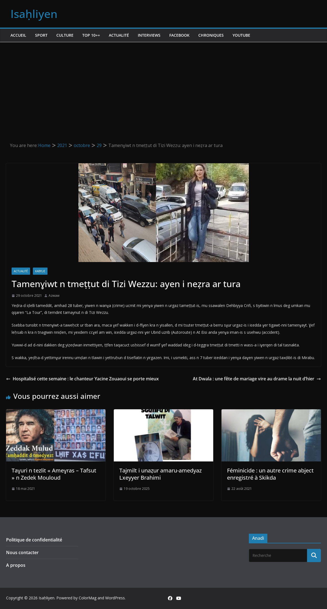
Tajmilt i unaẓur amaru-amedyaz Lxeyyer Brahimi (160, 474)
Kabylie (40, 271)
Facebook (179, 35)
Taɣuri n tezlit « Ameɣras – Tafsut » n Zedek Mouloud (54, 474)
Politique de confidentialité (34, 540)
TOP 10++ (91, 35)
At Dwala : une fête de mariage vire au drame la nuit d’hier (257, 379)
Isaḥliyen (33, 13)
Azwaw (54, 295)
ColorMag (87, 597)
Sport (41, 35)
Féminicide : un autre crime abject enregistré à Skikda (270, 474)
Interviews (149, 35)
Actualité (119, 35)
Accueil (18, 35)
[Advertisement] (163, 83)
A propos (15, 565)
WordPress (115, 597)
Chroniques (211, 35)
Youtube (241, 35)
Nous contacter (22, 552)
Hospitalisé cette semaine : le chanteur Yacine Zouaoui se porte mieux (82, 379)
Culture (64, 35)
